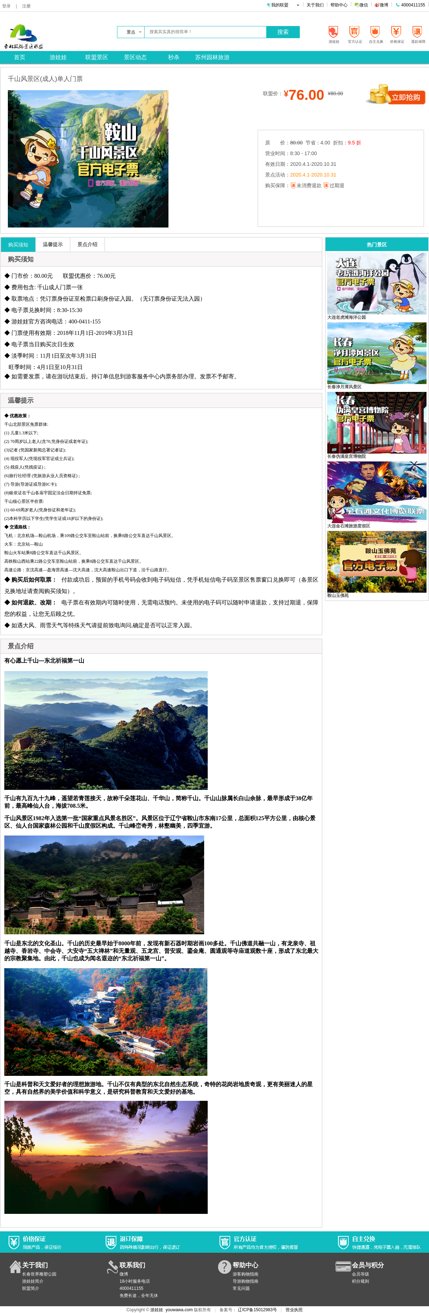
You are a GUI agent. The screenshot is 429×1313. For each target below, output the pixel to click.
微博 (381, 4)
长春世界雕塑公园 (39, 1274)
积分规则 (360, 1281)
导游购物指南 (245, 1281)
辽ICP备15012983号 (257, 1309)
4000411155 (410, 4)
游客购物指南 (245, 1274)
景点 (134, 32)
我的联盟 (283, 4)
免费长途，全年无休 (139, 1295)
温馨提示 (53, 244)
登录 (6, 6)
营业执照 (294, 1309)
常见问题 (241, 1288)
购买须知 (18, 244)
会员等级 (360, 1274)
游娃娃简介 (33, 1281)
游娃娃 (156, 1309)
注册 (26, 6)
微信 (361, 4)
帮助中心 (339, 4)
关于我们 (315, 4)
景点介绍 (87, 244)
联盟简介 (30, 1288)
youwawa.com (179, 1309)
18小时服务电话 (135, 1281)
